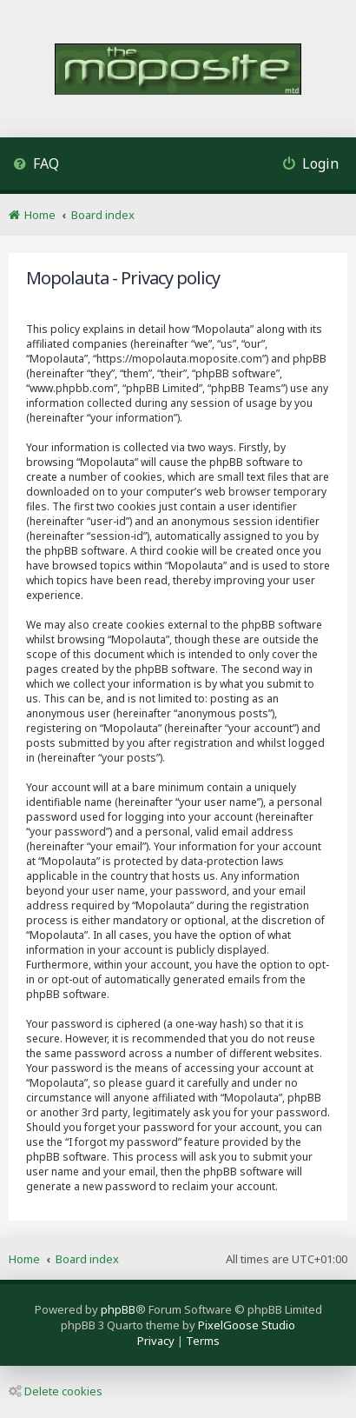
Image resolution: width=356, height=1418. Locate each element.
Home (24, 1259)
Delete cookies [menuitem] (55, 1391)
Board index (87, 1259)
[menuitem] (36, 165)
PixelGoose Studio (246, 1325)
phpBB (118, 1309)
